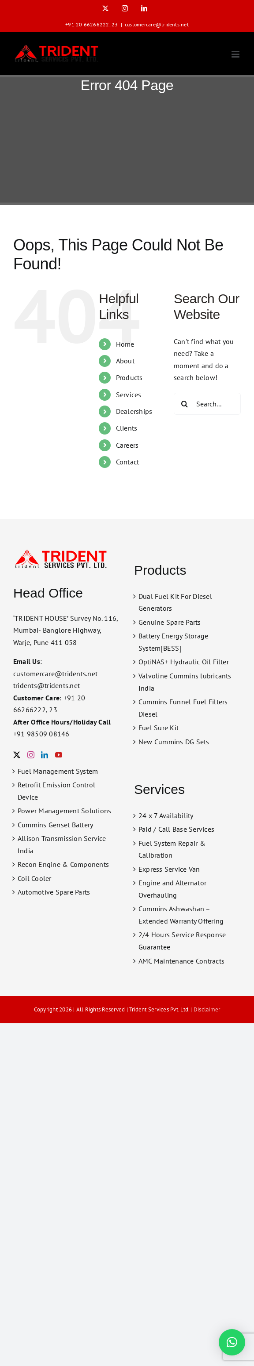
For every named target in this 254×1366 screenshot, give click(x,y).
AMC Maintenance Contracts (181, 961)
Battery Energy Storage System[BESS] (173, 641)
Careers (127, 445)
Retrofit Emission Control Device (56, 790)
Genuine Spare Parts (169, 622)
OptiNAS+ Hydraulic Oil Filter (183, 661)
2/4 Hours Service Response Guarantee (182, 940)
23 (115, 24)
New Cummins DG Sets (173, 741)
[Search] (185, 404)
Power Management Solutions (64, 810)
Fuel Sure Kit (158, 727)
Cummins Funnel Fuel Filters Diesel (183, 707)
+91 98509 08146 (41, 733)
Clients (127, 428)
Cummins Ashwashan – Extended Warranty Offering (181, 914)
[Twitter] (16, 754)
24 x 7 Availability (166, 815)
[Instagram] (30, 754)
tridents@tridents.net (46, 685)
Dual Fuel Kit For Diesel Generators (175, 602)
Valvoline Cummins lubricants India (185, 681)
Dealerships (134, 411)
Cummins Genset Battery (55, 824)
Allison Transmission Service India (62, 844)
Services (129, 394)
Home (125, 344)
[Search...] (207, 404)
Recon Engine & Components (63, 864)
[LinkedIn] (44, 754)
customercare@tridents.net (157, 24)
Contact (127, 461)
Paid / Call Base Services (176, 829)
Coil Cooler (35, 878)
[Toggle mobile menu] (236, 54)
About (125, 360)
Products (129, 377)
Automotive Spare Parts (54, 892)
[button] (232, 1342)
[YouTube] (58, 754)
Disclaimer (207, 1009)
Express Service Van (169, 869)
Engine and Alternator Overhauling (172, 888)
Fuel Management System (58, 771)
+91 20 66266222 (87, 24)
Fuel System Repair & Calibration (171, 849)
